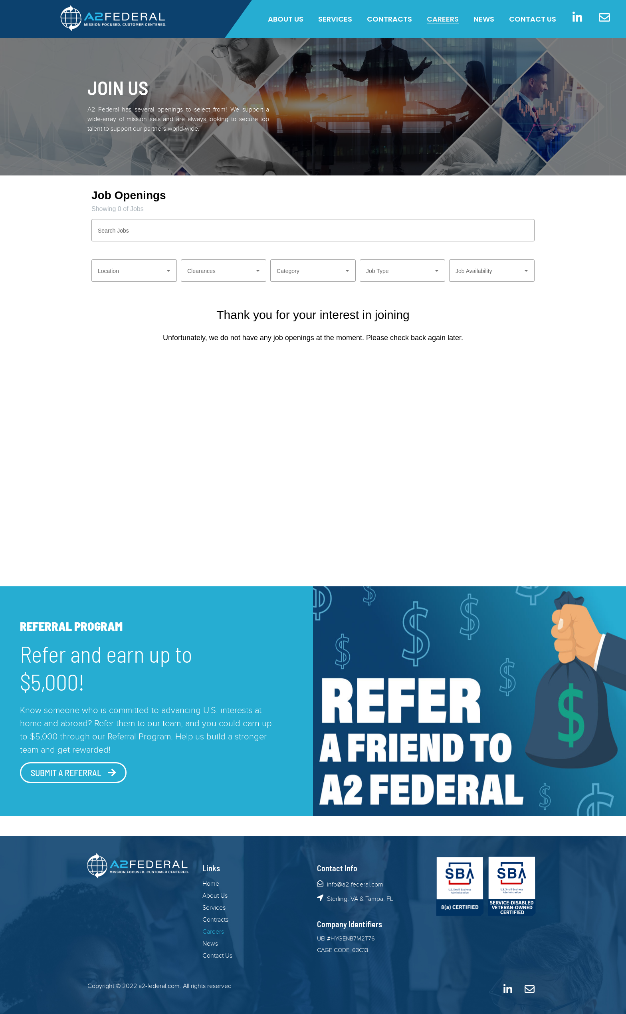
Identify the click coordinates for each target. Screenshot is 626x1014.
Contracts (389, 19)
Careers (443, 19)
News (483, 19)
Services (335, 19)
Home (210, 884)
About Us (285, 19)
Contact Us (532, 19)
